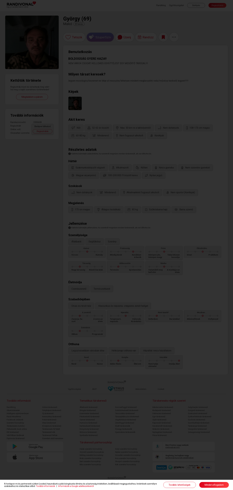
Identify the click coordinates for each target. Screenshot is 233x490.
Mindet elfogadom (214, 484)
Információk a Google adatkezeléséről (76, 486)
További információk (45, 486)
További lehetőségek (180, 484)
